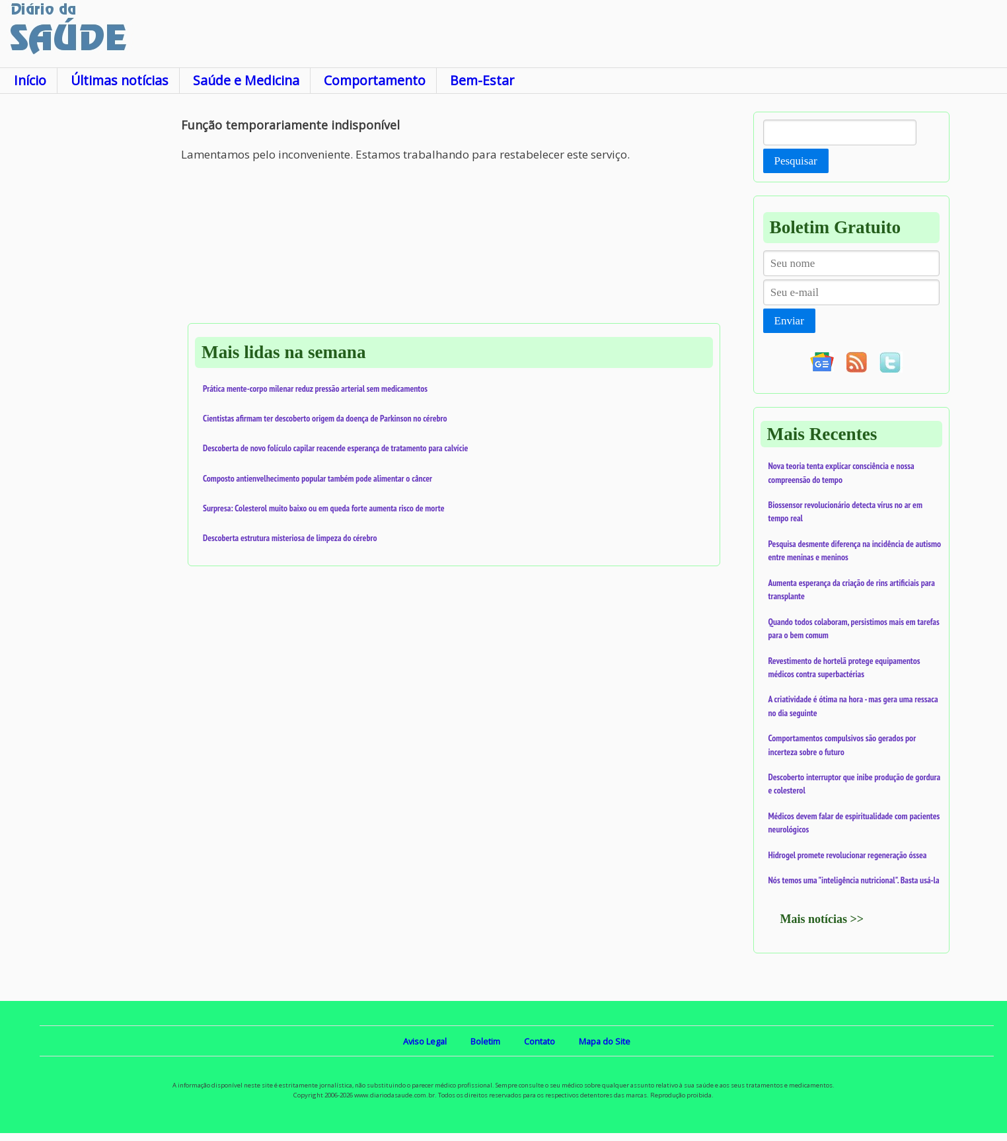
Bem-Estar (482, 80)
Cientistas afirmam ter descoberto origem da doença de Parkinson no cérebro (325, 418)
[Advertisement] (90, 310)
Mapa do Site (604, 1041)
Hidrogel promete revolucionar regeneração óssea (847, 855)
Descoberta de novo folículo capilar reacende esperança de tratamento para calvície (335, 448)
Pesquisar (795, 161)
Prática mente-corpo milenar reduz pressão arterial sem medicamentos (315, 388)
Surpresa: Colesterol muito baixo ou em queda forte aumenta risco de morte (324, 508)
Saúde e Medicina (246, 80)
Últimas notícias (119, 80)
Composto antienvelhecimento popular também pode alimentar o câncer (317, 478)
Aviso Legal (425, 1041)
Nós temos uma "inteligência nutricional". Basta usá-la (854, 880)
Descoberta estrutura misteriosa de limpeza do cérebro (290, 538)
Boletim (485, 1041)
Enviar (789, 320)
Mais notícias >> (822, 919)
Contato (539, 1041)
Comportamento (375, 80)
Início (30, 80)
